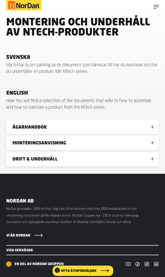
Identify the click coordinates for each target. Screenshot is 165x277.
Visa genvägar (19, 250)
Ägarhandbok (29, 127)
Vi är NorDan (18, 235)
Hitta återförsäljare (79, 271)
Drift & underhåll (35, 159)
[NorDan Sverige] (23, 5)
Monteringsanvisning (39, 143)
